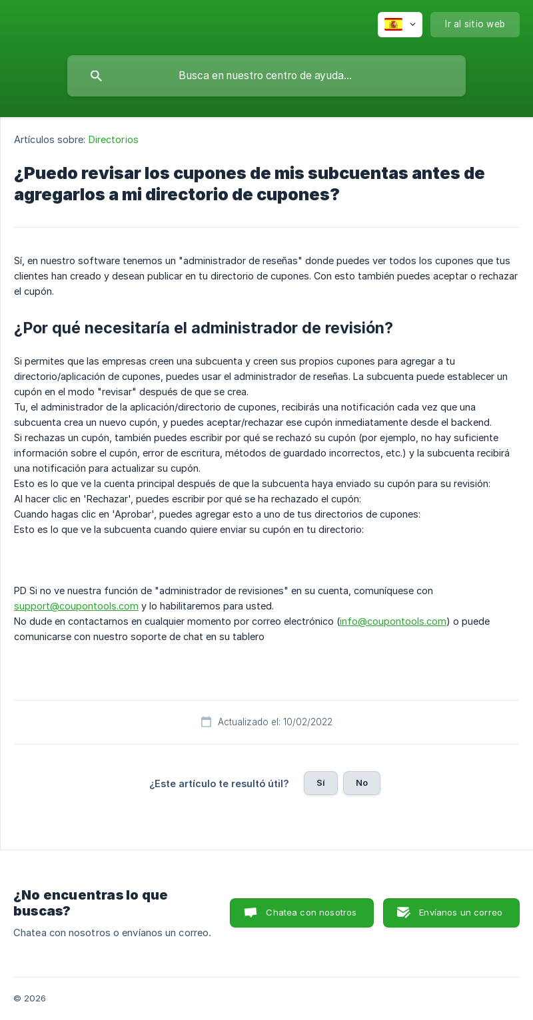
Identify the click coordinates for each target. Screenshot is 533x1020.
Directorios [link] (114, 139)
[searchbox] (266, 75)
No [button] (362, 782)
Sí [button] (320, 782)
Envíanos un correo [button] (460, 912)
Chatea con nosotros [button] (311, 912)
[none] (400, 24)
